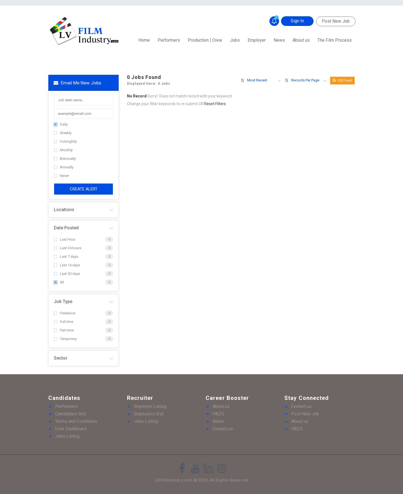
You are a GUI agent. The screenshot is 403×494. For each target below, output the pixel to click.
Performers (169, 40)
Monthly (63, 150)
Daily (61, 124)
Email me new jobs (77, 83)
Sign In (297, 20)
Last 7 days (66, 256)
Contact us (223, 428)
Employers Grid (148, 413)
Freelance (64, 313)
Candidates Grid (70, 413)
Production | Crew (205, 40)
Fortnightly (65, 141)
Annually (63, 167)
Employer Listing (150, 406)
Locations (64, 209)
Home (144, 40)
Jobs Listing (67, 436)
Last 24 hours (67, 248)
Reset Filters (215, 104)
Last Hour (64, 239)
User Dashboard (70, 428)
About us (301, 40)
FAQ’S (218, 413)
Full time (63, 322)
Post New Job (336, 21)
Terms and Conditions (76, 421)
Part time (64, 330)
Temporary (65, 339)
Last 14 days (67, 265)
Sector (60, 358)
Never (61, 176)
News (279, 40)
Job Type (63, 301)
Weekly (62, 133)
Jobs (235, 40)
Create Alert (83, 189)
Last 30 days (67, 274)
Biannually (65, 158)
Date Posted (66, 227)
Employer (257, 40)
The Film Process (334, 40)
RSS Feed (342, 80)
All (59, 282)
